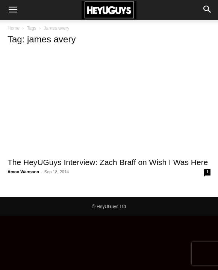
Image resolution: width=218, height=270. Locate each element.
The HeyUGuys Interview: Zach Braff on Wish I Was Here (108, 162)
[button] (13, 10)
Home (14, 28)
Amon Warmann (23, 172)
